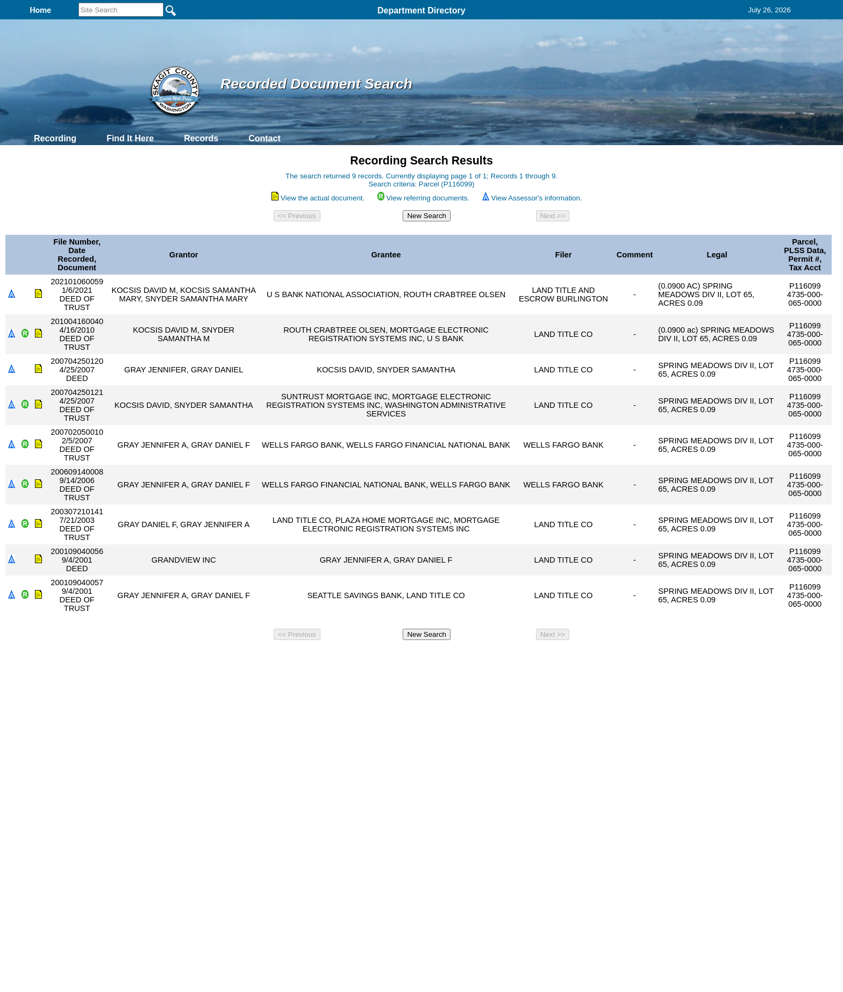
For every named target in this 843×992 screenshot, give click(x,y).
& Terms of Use (456, 659)
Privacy (417, 659)
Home (317, 659)
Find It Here (130, 138)
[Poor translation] (39, 836)
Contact (264, 138)
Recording (55, 138)
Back (275, 659)
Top (243, 659)
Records (201, 138)
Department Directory (421, 10)
